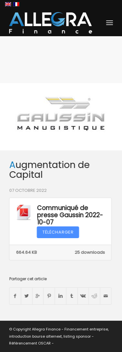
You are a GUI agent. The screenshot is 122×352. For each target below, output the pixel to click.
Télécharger (57, 232)
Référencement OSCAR (30, 343)
